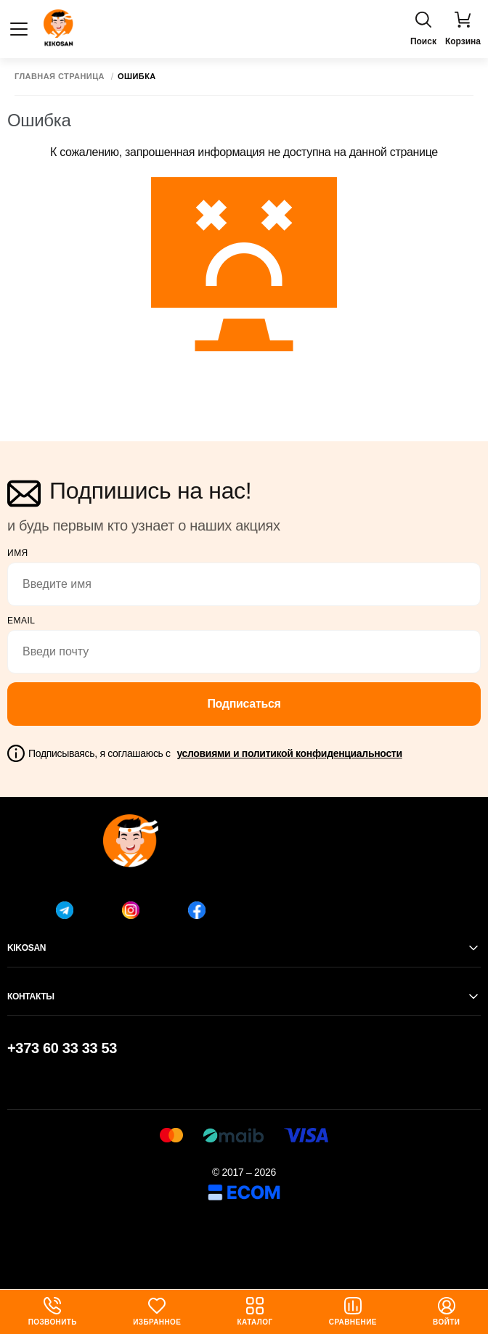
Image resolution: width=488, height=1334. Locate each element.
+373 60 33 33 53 (62, 1048)
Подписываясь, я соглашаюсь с (215, 753)
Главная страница (60, 77)
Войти (446, 1311)
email (21, 620)
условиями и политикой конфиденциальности (289, 753)
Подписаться (243, 703)
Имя (17, 553)
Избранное (157, 1311)
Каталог (255, 1311)
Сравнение (353, 1311)
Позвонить (52, 1311)
